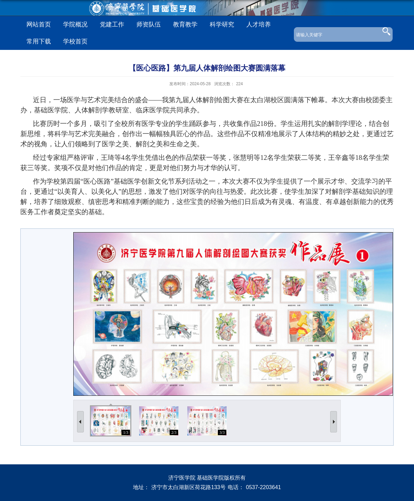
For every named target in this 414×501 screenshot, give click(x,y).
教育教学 (185, 24)
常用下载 (38, 41)
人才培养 (258, 24)
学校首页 (75, 41)
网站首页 (38, 24)
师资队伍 (148, 24)
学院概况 (75, 24)
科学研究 (222, 24)
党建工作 (112, 24)
